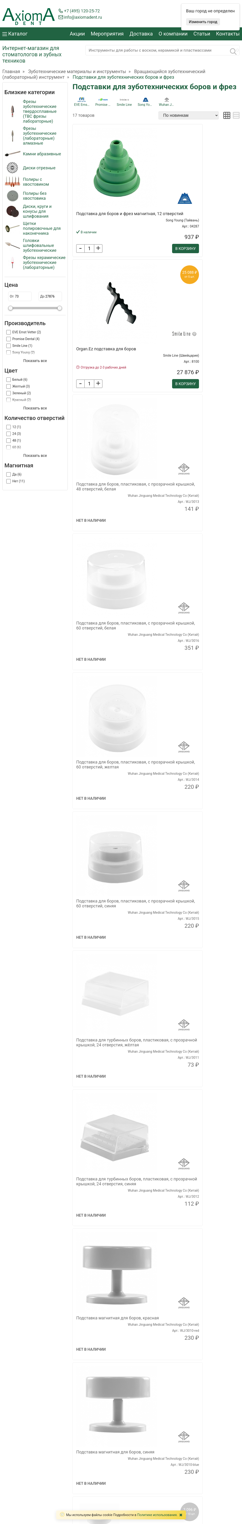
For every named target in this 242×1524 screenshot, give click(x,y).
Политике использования (157, 1515)
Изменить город (203, 22)
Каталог (15, 34)
